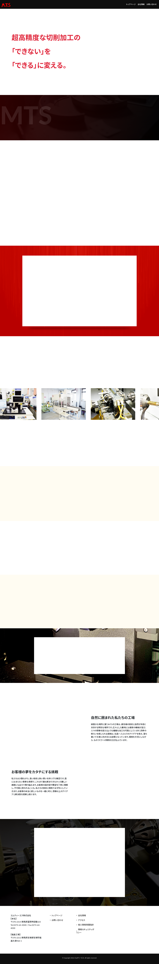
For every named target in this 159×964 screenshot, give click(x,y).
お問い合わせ (152, 4)
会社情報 (141, 4)
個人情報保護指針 (86, 925)
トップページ (131, 4)
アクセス (81, 920)
